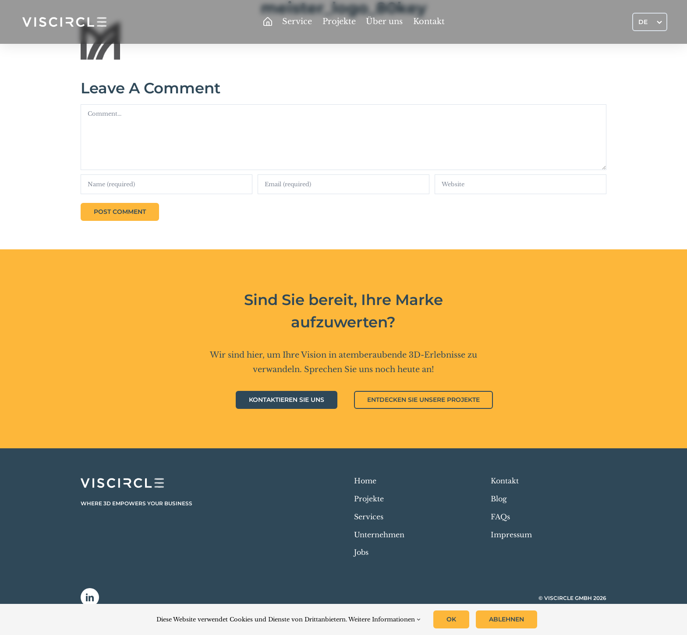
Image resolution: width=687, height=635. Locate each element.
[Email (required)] (343, 184)
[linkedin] (90, 597)
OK (451, 619)
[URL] (520, 184)
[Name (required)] (166, 184)
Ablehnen (506, 619)
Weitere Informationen (384, 619)
